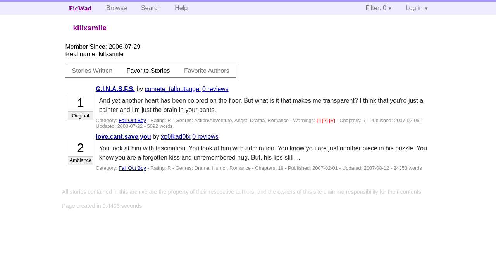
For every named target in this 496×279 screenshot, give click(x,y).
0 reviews (215, 89)
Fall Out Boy (132, 120)
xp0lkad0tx (176, 136)
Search (151, 8)
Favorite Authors (206, 70)
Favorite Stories (148, 70)
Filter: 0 (376, 8)
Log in (414, 8)
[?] (325, 120)
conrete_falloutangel (173, 89)
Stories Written (92, 70)
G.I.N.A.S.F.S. (115, 89)
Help (181, 8)
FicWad (80, 8)
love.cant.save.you (123, 136)
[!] (319, 120)
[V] (332, 120)
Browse (116, 8)
